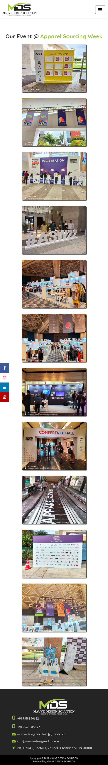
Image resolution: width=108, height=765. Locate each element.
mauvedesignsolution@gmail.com (41, 734)
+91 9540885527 (28, 727)
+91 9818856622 (28, 718)
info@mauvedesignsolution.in (37, 741)
